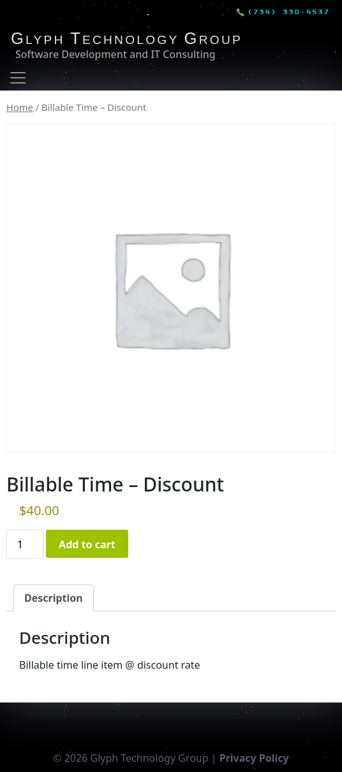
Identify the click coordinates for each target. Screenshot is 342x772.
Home (19, 107)
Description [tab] (53, 598)
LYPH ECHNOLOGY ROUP (126, 40)
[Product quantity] (24, 544)
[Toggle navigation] (18, 78)
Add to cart (87, 544)
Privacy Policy (254, 758)
